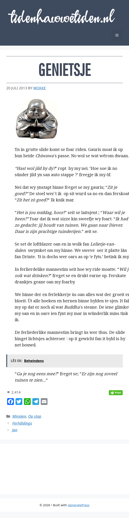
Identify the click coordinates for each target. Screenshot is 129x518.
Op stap (34, 416)
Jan (14, 429)
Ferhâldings (22, 423)
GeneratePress (79, 505)
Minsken (19, 416)
